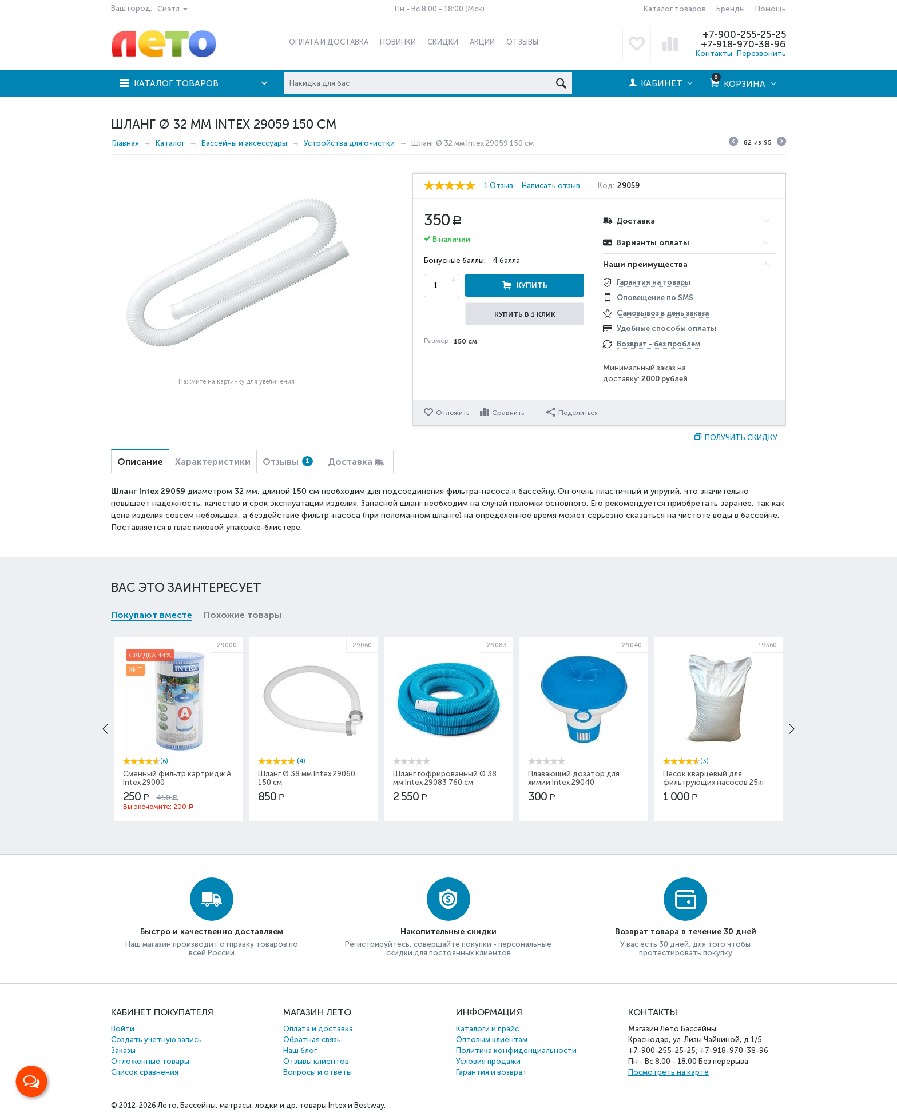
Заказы (123, 1050)
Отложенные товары (150, 1061)
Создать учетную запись (156, 1039)
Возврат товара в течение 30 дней (685, 931)
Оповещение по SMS (655, 297)
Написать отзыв (551, 186)
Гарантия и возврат (491, 1072)
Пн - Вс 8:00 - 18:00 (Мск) (440, 9)
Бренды (730, 9)
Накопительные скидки (448, 931)
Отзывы (288, 461)
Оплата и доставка (318, 1028)
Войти (122, 1028)
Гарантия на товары (653, 282)
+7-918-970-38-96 (743, 44)
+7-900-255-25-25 (744, 34)
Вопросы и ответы (317, 1072)
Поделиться (572, 412)
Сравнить (508, 413)
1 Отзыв (498, 186)
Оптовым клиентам (491, 1039)
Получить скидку (741, 437)
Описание (140, 461)
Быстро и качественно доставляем (211, 931)
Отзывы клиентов (316, 1061)
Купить (532, 285)
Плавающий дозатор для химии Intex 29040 (574, 778)
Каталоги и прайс (487, 1028)
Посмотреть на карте (668, 1072)
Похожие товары (242, 614)
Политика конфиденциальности (516, 1050)
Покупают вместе (151, 614)
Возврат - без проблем (658, 344)
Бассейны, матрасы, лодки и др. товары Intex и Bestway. (283, 1105)
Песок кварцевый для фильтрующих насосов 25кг (714, 778)
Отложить (452, 413)
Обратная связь (312, 1039)
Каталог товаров (675, 9)
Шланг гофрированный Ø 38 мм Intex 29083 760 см (445, 778)
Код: (606, 186)
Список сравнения (144, 1072)
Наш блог (300, 1050)
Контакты (714, 53)
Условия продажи (488, 1061)
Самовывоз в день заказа (663, 313)
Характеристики (213, 461)
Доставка (350, 461)
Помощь (770, 9)
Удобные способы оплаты (666, 328)
